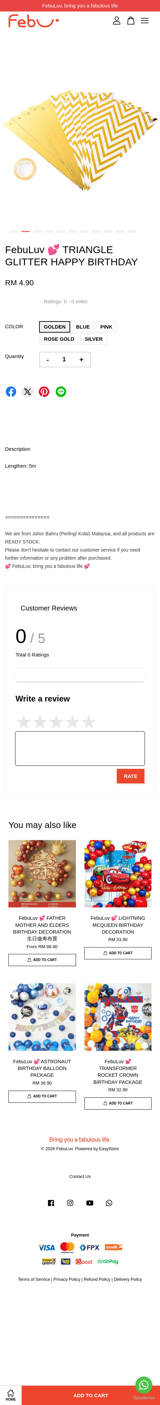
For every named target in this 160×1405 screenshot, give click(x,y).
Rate (130, 776)
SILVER (94, 339)
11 (132, 231)
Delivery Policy (128, 1279)
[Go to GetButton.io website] (144, 1398)
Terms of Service (34, 1279)
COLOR (14, 326)
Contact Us (79, 1176)
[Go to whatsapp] (143, 1385)
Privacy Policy (66, 1279)
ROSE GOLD (59, 339)
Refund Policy (97, 1279)
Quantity (14, 356)
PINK (106, 327)
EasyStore (109, 1148)
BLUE (83, 327)
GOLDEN (54, 327)
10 (120, 231)
